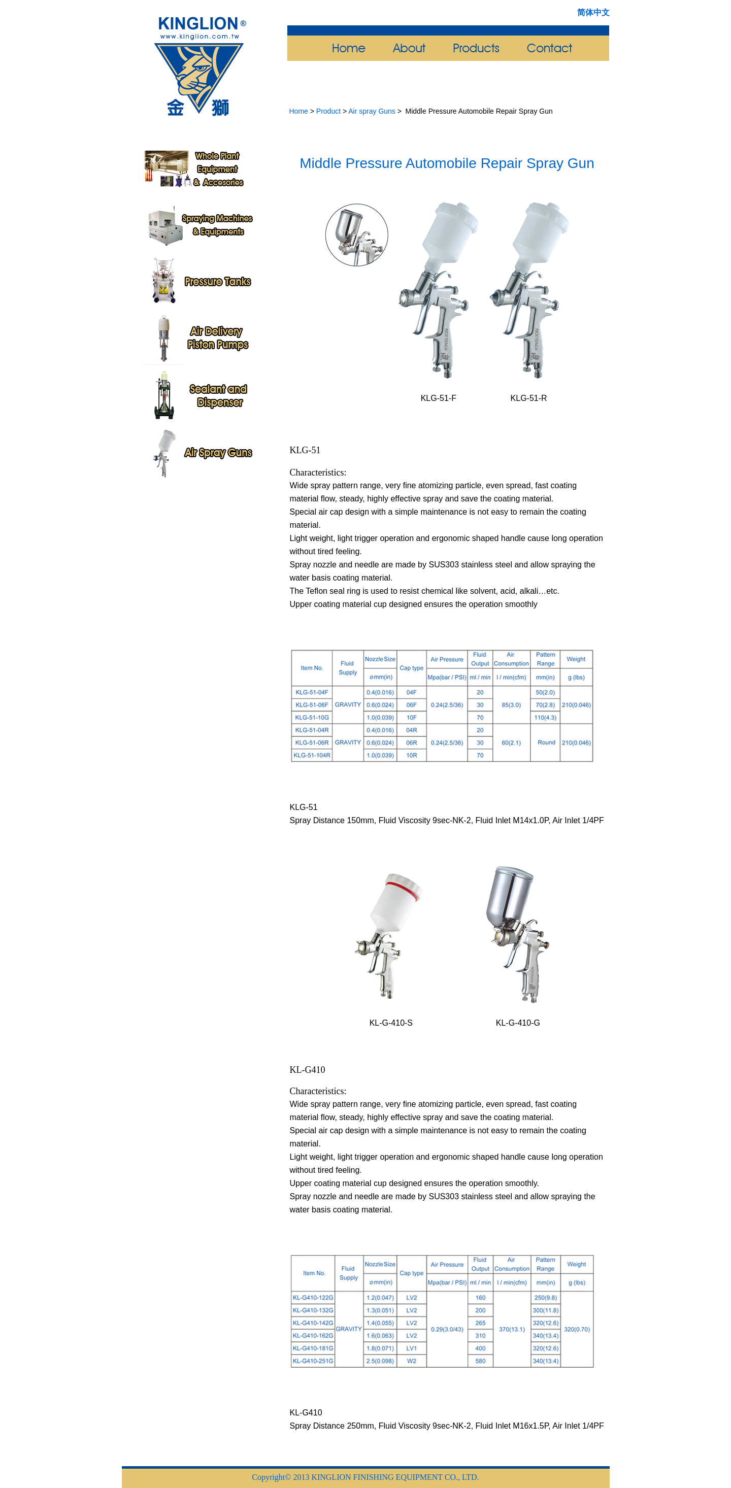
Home (298, 111)
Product (328, 111)
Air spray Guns (371, 111)
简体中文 (593, 12)
